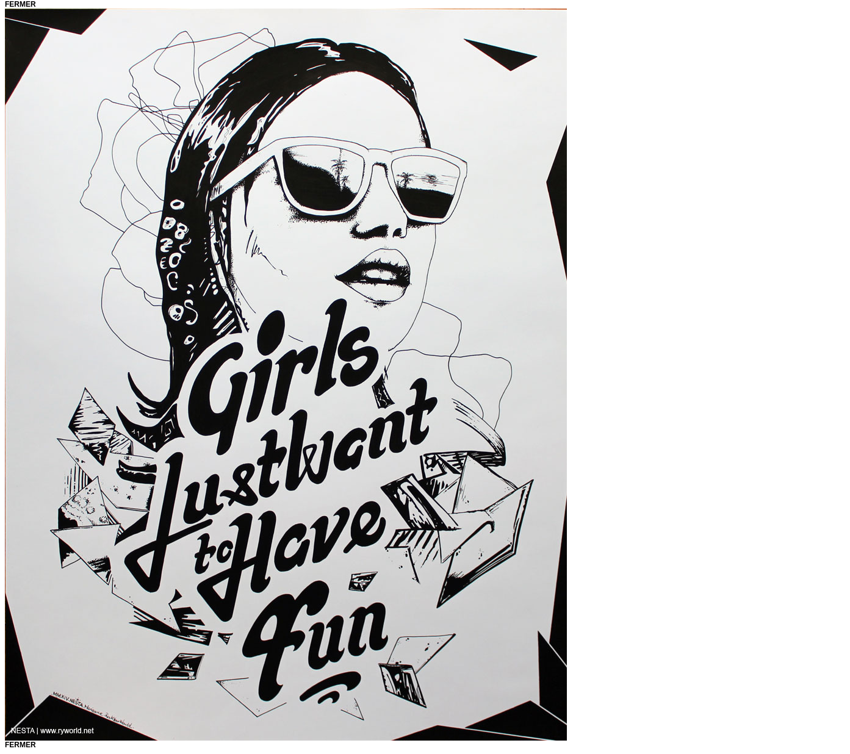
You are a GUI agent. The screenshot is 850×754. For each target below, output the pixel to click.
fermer (20, 4)
